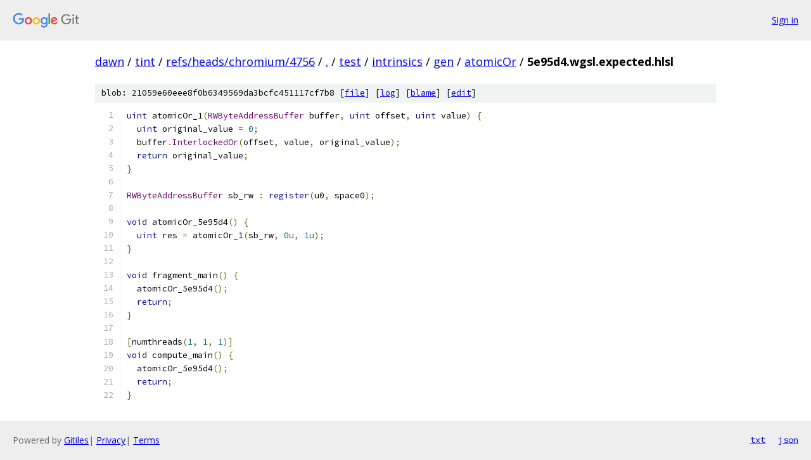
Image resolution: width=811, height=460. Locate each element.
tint (145, 61)
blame (423, 92)
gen (443, 61)
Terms (146, 440)
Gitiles (76, 440)
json (788, 439)
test (350, 61)
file (355, 92)
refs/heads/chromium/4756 (240, 61)
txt (757, 439)
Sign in (785, 20)
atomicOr (490, 61)
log (387, 92)
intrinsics (397, 61)
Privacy (110, 440)
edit (461, 92)
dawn (109, 61)
